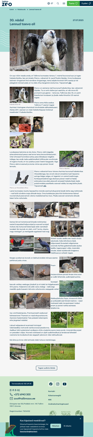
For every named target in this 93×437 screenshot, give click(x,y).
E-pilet (85, 3)
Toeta (71, 3)
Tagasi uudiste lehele (46, 368)
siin (69, 83)
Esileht (12, 9)
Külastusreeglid (54, 395)
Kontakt (51, 391)
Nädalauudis (21, 9)
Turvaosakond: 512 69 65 (21, 384)
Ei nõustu (67, 426)
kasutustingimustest (28, 431)
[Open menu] (64, 3)
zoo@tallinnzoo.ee (24, 398)
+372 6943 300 (22, 394)
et (52, 3)
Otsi (58, 3)
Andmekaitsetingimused (58, 404)
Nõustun (55, 426)
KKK (49, 400)
